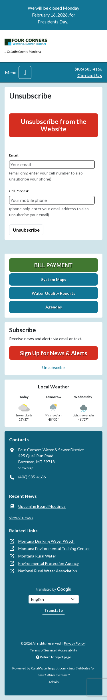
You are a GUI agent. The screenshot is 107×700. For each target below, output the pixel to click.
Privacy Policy (74, 643)
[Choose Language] (54, 599)
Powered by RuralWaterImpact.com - (53, 671)
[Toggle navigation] (25, 72)
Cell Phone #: (19, 191)
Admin (54, 682)
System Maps (53, 279)
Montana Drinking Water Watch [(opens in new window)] (46, 541)
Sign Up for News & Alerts (53, 353)
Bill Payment (53, 265)
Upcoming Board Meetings (42, 506)
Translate (53, 610)
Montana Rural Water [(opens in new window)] (37, 555)
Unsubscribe (53, 367)
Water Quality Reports (53, 293)
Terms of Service (43, 650)
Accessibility (67, 650)
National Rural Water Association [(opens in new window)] (47, 570)
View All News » (21, 518)
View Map (25, 468)
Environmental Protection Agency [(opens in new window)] (48, 563)
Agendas (53, 306)
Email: (14, 155)
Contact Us (89, 75)
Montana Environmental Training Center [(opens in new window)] (54, 548)
